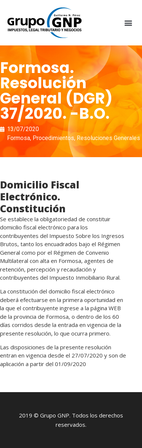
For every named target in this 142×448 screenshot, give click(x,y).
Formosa (18, 138)
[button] (128, 23)
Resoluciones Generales (108, 138)
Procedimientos (53, 138)
